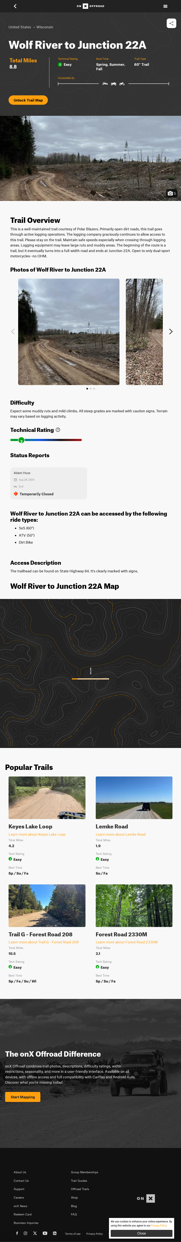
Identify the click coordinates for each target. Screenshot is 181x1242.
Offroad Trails (80, 1189)
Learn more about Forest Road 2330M (127, 942)
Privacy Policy (94, 1233)
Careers (19, 1197)
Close (141, 1233)
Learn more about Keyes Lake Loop (37, 834)
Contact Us (21, 1180)
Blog (74, 1206)
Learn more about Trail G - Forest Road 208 (44, 942)
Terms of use (73, 1233)
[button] (18, 6)
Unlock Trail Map (28, 100)
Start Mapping (23, 1097)
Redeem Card (23, 1214)
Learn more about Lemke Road (121, 834)
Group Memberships (84, 1172)
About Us (20, 1172)
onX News (20, 1206)
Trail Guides (79, 1180)
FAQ (74, 1214)
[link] (58, 428)
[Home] (90, 6)
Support (19, 1189)
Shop (74, 1197)
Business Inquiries (26, 1223)
